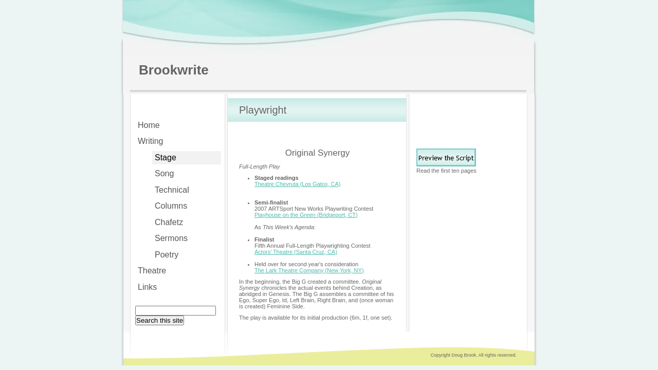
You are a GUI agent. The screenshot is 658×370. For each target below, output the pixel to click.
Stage (165, 157)
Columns (171, 205)
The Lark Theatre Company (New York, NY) (309, 270)
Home (149, 125)
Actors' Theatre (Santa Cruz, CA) (295, 252)
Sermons (171, 238)
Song (164, 173)
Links (147, 287)
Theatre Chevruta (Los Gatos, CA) (297, 184)
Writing (150, 141)
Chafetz (169, 222)
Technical (172, 190)
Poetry (166, 254)
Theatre (152, 270)
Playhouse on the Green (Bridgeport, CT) (306, 215)
